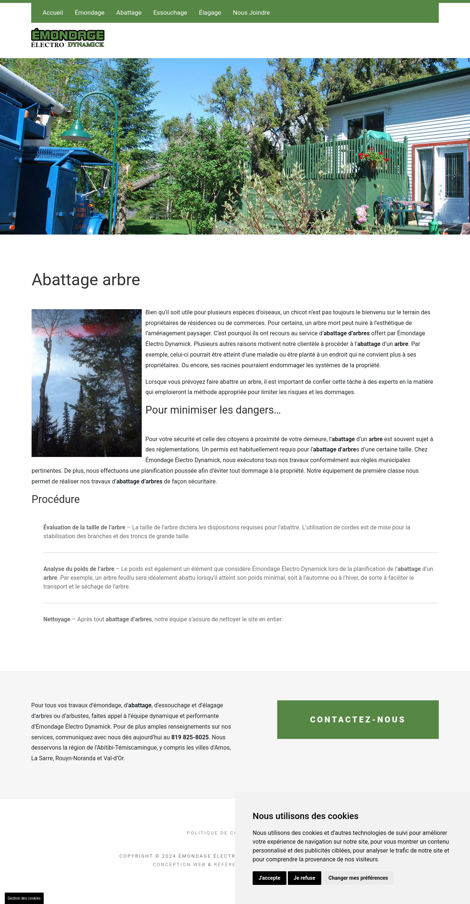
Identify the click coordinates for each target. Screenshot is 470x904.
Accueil (53, 12)
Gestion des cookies (24, 898)
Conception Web (179, 864)
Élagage (210, 12)
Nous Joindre (251, 12)
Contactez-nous (358, 719)
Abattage (129, 12)
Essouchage (170, 12)
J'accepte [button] (269, 878)
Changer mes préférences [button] (358, 878)
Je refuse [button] (304, 878)
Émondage (90, 12)
